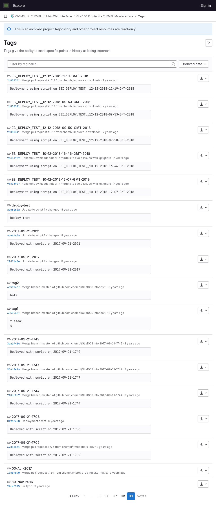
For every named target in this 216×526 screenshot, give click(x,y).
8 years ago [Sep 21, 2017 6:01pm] (116, 287)
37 (115, 496)
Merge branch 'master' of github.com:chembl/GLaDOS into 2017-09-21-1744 (72, 395)
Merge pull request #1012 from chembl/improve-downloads (61, 80)
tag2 (15, 283)
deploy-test (21, 205)
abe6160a (13, 209)
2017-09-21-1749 (26, 339)
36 (107, 496)
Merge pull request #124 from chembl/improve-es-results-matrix (65, 472)
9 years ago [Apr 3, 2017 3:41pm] (118, 472)
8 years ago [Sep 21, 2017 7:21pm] (69, 209)
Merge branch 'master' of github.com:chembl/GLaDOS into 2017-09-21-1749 (72, 343)
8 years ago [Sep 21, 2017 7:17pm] (69, 261)
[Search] (173, 64)
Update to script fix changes (40, 209)
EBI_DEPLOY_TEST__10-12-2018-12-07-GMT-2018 (51, 179)
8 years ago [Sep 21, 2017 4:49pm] (132, 343)
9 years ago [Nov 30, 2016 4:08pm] (42, 486)
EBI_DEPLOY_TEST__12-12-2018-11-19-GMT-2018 (50, 76)
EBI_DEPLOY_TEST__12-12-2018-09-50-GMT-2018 (51, 128)
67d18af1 (13, 446)
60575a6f (13, 287)
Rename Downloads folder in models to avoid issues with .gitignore (66, 158)
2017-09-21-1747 (25, 365)
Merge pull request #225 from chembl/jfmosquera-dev (58, 446)
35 (99, 496)
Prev (74, 496)
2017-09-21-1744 (26, 391)
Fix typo (27, 486)
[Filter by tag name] (88, 64)
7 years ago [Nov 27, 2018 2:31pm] (110, 80)
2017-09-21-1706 (26, 417)
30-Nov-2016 (22, 482)
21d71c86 (13, 261)
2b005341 (13, 80)
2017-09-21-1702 (26, 442)
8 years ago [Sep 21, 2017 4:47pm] (132, 369)
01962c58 (13, 421)
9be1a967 (13, 158)
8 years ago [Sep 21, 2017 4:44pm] (132, 395)
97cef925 (13, 486)
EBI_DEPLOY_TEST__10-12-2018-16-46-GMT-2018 (51, 153)
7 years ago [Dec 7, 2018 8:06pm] (121, 158)
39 (131, 496)
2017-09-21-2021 (26, 231)
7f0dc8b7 (13, 395)
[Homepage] (6, 5)
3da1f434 (13, 343)
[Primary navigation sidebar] (5, 16)
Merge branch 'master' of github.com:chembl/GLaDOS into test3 (64, 287)
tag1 (15, 309)
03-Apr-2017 (22, 468)
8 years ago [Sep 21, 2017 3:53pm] (104, 446)
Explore (19, 5)
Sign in (206, 5)
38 (123, 496)
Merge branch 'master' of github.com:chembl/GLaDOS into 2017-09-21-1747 (72, 369)
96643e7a (13, 369)
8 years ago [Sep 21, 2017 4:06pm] (56, 421)
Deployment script (34, 421)
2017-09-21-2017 (26, 257)
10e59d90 (13, 472)
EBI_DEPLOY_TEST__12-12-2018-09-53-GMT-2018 (51, 102)
